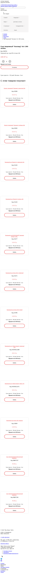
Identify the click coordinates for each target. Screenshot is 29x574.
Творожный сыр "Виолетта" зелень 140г (14, 199)
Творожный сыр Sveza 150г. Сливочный (14, 272)
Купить (14, 104)
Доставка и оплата (7, 551)
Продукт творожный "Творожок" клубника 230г (14, 125)
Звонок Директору (12, 6)
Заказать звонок (4, 6)
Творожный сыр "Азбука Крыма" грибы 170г (14, 383)
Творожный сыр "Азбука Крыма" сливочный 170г (14, 347)
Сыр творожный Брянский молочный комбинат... (14, 457)
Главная (5, 34)
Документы (6, 552)
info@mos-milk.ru (13, 5)
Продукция (6, 36)
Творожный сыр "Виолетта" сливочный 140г (14, 162)
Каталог (5, 35)
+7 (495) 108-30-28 (5, 537)
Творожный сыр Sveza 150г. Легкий (14, 309)
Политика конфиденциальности (10, 553)
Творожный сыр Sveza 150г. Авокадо (14, 420)
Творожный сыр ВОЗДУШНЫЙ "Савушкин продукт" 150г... (14, 236)
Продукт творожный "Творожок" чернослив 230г (14, 88)
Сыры (4, 37)
